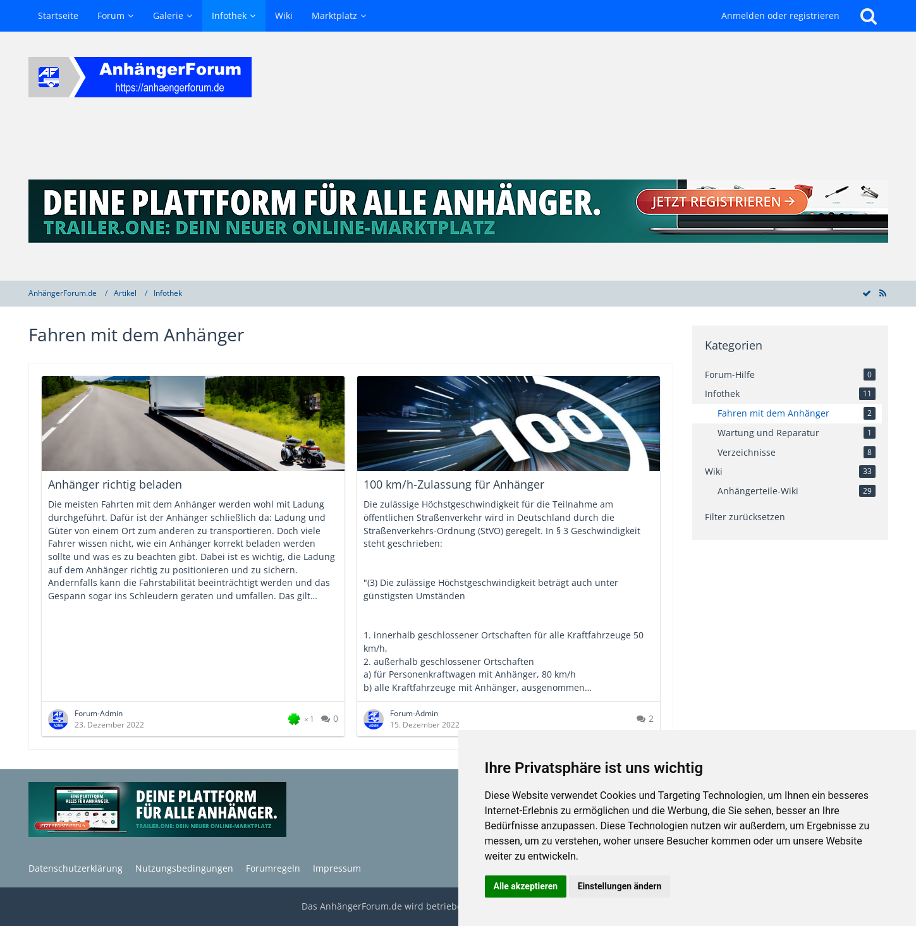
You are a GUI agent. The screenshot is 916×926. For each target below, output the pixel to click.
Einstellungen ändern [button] (620, 886)
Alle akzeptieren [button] (526, 886)
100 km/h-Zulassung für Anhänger (453, 484)
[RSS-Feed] (883, 293)
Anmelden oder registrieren (780, 15)
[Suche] (868, 16)
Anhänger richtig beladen (115, 484)
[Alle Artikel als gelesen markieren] (867, 293)
